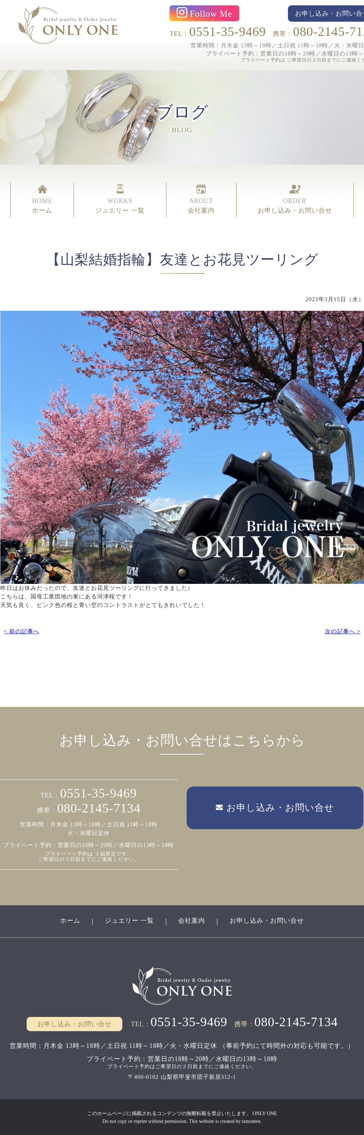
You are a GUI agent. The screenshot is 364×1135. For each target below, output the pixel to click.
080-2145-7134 (99, 808)
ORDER (295, 199)
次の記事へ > (342, 631)
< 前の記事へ (21, 631)
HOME (42, 199)
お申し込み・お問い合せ (267, 919)
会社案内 (191, 919)
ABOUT (201, 199)
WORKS (120, 199)
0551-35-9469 (227, 32)
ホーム (70, 919)
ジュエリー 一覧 (129, 919)
